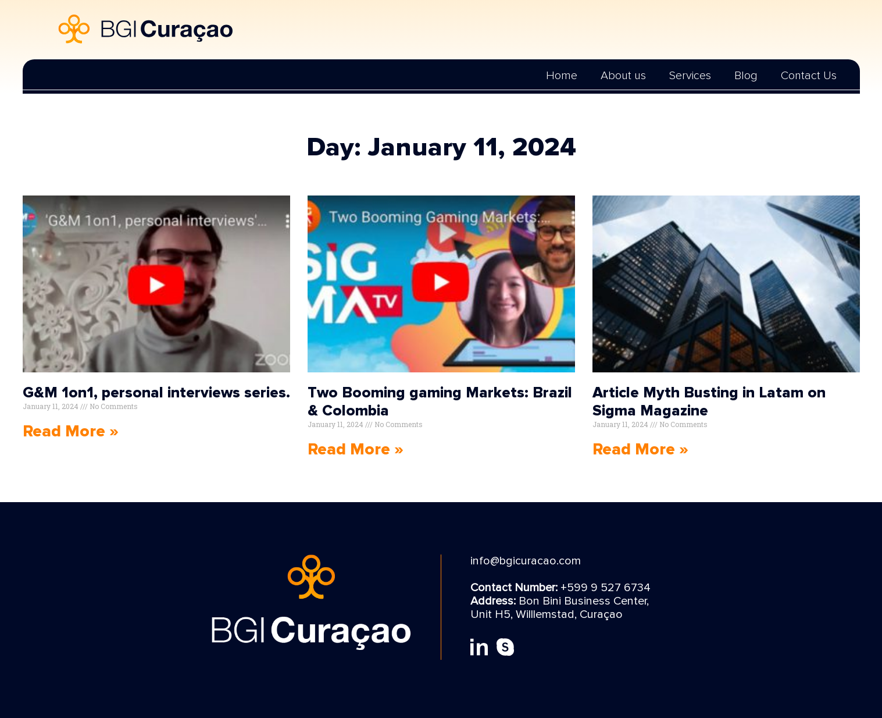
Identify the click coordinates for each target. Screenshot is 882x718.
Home (561, 76)
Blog (746, 76)
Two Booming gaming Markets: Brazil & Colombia (440, 401)
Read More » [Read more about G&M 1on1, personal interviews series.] (71, 431)
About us (623, 76)
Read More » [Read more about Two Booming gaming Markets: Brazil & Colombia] (355, 449)
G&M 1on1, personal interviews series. (156, 392)
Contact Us (809, 76)
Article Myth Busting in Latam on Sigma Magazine (709, 401)
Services (690, 76)
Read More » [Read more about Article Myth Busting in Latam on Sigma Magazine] (640, 449)
